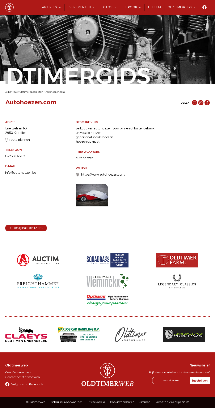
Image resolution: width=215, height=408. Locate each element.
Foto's (107, 7)
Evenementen (79, 7)
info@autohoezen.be (20, 173)
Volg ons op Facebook (27, 384)
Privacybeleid (96, 402)
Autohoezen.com (55, 91)
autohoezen (84, 158)
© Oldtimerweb (36, 402)
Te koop (130, 7)
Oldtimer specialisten (31, 91)
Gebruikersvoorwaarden (67, 402)
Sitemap (145, 402)
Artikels (49, 7)
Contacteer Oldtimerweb (22, 377)
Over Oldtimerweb (17, 372)
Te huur (154, 7)
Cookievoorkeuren (122, 402)
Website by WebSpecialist (172, 402)
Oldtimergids (180, 7)
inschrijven (200, 380)
